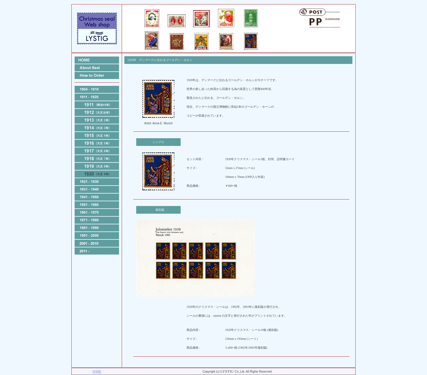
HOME (96, 371)
